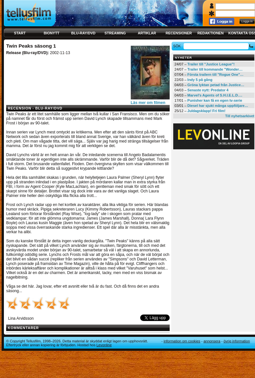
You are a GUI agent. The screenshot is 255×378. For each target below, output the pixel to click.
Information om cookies (182, 341)
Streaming (115, 33)
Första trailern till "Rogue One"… (216, 74)
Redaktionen (210, 33)
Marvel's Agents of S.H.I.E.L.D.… (215, 95)
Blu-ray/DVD (83, 33)
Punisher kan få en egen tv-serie (215, 100)
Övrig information (237, 341)
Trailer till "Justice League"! (211, 64)
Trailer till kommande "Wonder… (215, 69)
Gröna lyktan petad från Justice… (216, 85)
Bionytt (51, 33)
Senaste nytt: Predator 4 (208, 90)
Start (20, 33)
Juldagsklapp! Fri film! (206, 111)
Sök (178, 46)
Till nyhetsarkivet (239, 116)
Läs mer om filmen (148, 102)
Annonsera (211, 341)
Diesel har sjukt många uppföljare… (218, 106)
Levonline (104, 345)
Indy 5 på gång (200, 80)
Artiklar (147, 33)
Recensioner (178, 33)
